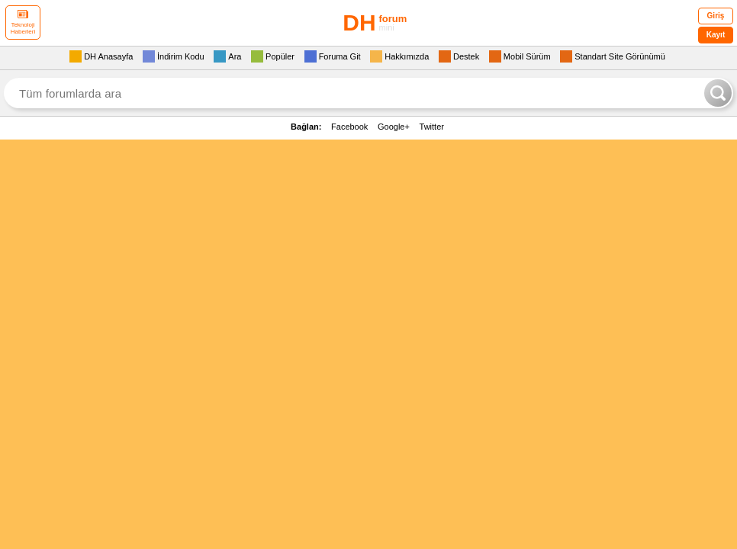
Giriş (716, 15)
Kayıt (715, 34)
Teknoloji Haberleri (23, 22)
